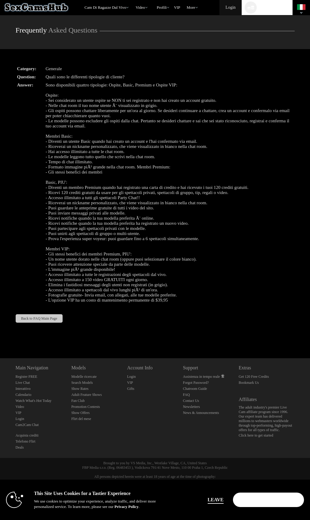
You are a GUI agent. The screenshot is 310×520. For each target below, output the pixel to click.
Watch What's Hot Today (34, 401)
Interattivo (23, 389)
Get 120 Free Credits (254, 376)
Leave (216, 499)
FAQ (186, 395)
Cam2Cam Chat (27, 425)
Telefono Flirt (26, 441)
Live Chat (23, 383)
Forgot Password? (196, 383)
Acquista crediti (27, 435)
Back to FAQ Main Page (39, 318)
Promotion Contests (85, 407)
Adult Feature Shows (86, 395)
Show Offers (80, 413)
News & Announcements (201, 413)
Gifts (130, 389)
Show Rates (79, 389)
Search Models (82, 383)
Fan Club (78, 401)
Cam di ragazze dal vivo (105, 7)
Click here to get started (256, 435)
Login (230, 7)
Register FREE (26, 376)
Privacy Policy (126, 506)
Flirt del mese (81, 419)
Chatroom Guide (195, 389)
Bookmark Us (249, 383)
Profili (162, 7)
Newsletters (191, 407)
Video (140, 7)
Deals (20, 447)
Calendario (24, 395)
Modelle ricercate (84, 376)
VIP (177, 7)
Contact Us (191, 401)
